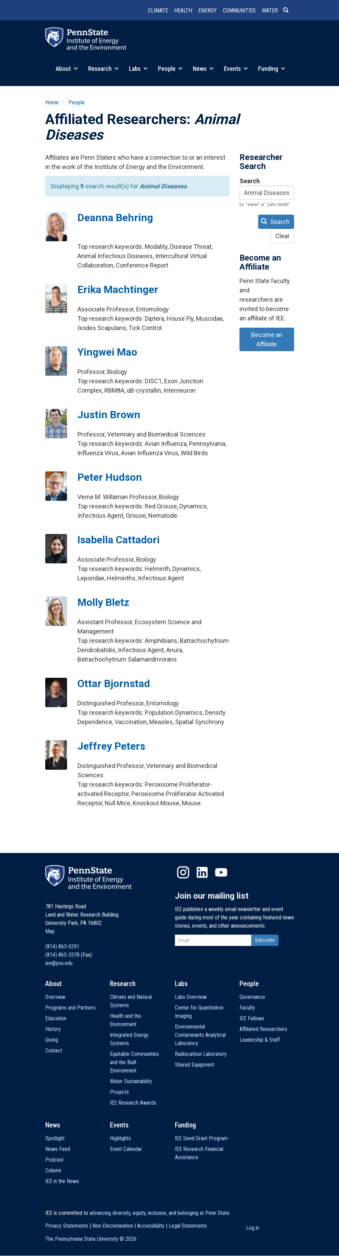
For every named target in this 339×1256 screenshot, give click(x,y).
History (53, 1029)
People (170, 68)
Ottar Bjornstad (113, 683)
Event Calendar (126, 1149)
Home (52, 102)
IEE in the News (62, 1181)
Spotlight (55, 1138)
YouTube (221, 872)
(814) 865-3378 (62, 955)
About (67, 68)
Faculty (247, 1007)
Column (53, 1170)
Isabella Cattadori (118, 540)
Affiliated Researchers (263, 1029)
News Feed (57, 1149)
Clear (282, 236)
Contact (53, 1050)
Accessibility (150, 1225)
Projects (119, 1092)
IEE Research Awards (133, 1102)
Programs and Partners (70, 1007)
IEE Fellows (251, 1018)
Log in (252, 1228)
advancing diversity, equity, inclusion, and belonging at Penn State (159, 1213)
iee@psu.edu (59, 963)
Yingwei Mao (107, 352)
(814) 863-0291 (62, 946)
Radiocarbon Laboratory (201, 1054)
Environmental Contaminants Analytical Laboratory (200, 1035)
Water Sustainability (131, 1081)
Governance (252, 997)
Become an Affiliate (266, 339)
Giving (51, 1040)
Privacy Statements (66, 1225)
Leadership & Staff (259, 1040)
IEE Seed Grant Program (201, 1138)
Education (55, 1018)
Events (236, 68)
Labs (138, 68)
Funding (271, 68)
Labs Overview (191, 997)
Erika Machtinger (117, 289)
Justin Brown (108, 415)
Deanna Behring (115, 218)
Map (50, 931)
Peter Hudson (109, 477)
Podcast (54, 1159)
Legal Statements (188, 1225)
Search (249, 181)
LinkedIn (202, 872)
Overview (55, 997)
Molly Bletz (103, 602)
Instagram (183, 872)
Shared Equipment (194, 1064)
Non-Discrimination (112, 1225)
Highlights (120, 1138)
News (203, 68)
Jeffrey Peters (111, 746)
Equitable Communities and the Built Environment (134, 1062)
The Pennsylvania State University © (90, 1239)
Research (103, 68)
